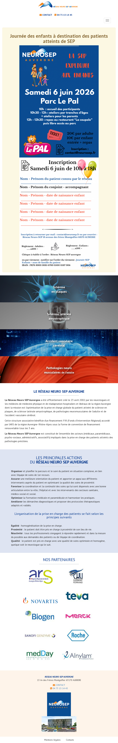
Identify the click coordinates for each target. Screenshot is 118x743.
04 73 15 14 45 (64, 14)
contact (47, 14)
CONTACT (59, 685)
